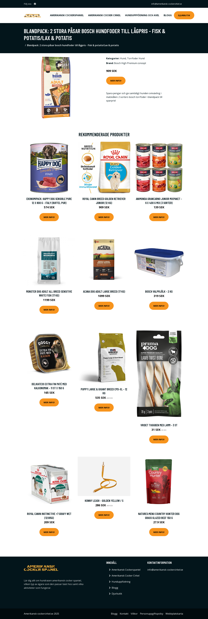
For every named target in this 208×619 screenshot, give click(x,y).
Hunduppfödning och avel (142, 15)
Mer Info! (115, 80)
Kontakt (124, 613)
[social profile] (35, 4)
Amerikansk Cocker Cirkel (104, 15)
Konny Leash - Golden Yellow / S (104, 500)
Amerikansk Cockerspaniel (67, 15)
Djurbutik (184, 15)
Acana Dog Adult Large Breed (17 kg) (104, 291)
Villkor (134, 613)
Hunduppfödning (121, 581)
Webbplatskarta (174, 613)
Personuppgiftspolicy (151, 613)
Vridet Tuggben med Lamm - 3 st (159, 425)
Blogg (168, 15)
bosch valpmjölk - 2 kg (159, 291)
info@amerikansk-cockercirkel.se (166, 3)
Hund (123, 58)
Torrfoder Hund (136, 58)
